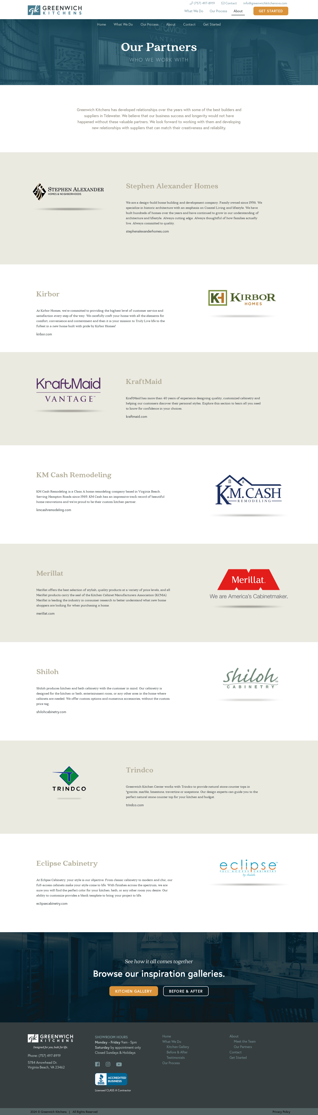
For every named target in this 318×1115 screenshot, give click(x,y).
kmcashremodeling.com (53, 514)
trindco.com (135, 808)
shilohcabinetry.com (51, 716)
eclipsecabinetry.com (51, 907)
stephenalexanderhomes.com (147, 236)
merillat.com (45, 617)
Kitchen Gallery (133, 996)
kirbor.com (44, 338)
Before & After (186, 996)
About (238, 11)
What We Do (193, 11)
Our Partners (243, 1046)
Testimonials (176, 1057)
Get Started (271, 11)
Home (101, 24)
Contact (229, 3)
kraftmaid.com (136, 420)
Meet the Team (245, 1041)
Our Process (218, 11)
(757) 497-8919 (50, 1055)
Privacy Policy (281, 1112)
